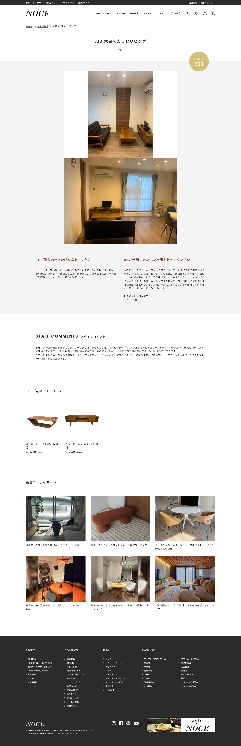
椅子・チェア (111, 666)
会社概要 (32, 658)
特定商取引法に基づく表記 (40, 662)
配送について (73, 698)
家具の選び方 (73, 690)
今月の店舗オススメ (76, 674)
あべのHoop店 (187, 674)
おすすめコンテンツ (153, 13)
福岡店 (184, 678)
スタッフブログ (74, 682)
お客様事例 (43, 26)
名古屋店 (185, 666)
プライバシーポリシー (38, 670)
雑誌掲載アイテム (74, 670)
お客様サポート (206, 2)
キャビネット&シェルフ (116, 678)
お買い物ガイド (74, 686)
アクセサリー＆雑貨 (114, 682)
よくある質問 (73, 701)
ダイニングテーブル (114, 662)
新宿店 (147, 674)
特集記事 (134, 13)
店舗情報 (193, 2)
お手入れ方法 (73, 694)
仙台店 (147, 662)
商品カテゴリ (102, 13)
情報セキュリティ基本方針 (40, 666)
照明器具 (109, 686)
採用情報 (32, 674)
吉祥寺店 (148, 670)
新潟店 (147, 666)
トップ (29, 26)
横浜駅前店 (186, 662)
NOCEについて (34, 678)
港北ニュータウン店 (190, 658)
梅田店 (184, 670)
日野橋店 (148, 686)
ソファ (109, 658)
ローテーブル (111, 674)
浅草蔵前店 (149, 682)
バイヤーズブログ (74, 678)
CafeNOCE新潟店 (188, 686)
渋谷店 (147, 678)
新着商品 (120, 13)
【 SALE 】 (176, 13)
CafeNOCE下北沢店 (189, 682)
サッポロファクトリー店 (155, 658)
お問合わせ (72, 705)
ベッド (109, 670)
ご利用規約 (33, 682)
